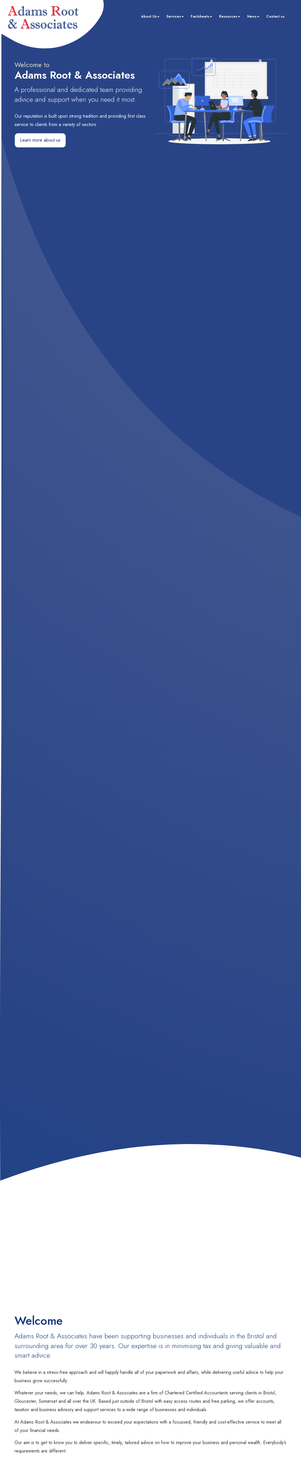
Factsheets (201, 16)
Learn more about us (40, 140)
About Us (150, 16)
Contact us (275, 16)
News (253, 16)
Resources (229, 16)
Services (175, 16)
